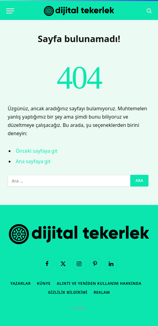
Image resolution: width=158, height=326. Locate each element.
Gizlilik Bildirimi (67, 292)
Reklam (102, 292)
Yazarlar (20, 283)
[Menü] (10, 11)
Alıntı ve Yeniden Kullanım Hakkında (99, 283)
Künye (44, 283)
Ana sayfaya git (33, 161)
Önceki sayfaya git (37, 150)
